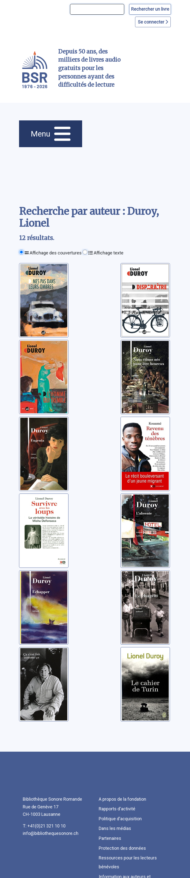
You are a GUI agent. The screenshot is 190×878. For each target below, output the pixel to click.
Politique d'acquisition (120, 818)
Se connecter (153, 22)
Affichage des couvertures (53, 252)
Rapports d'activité (117, 808)
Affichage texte (105, 252)
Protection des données (122, 848)
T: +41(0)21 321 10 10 (44, 825)
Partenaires (110, 838)
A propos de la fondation (122, 799)
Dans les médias (115, 828)
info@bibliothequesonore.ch (50, 833)
